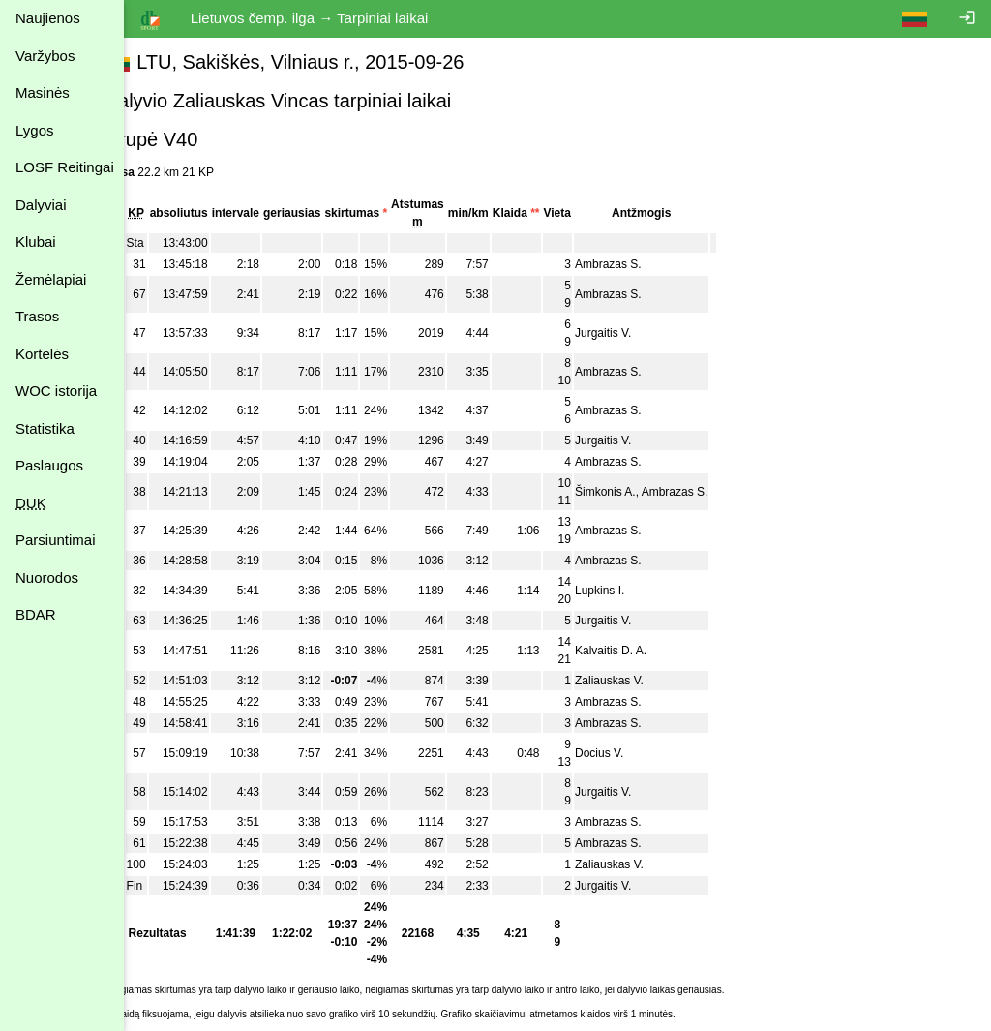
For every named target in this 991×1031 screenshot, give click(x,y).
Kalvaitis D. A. (645, 650)
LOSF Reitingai (64, 167)
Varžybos (45, 55)
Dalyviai (41, 205)
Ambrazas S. (643, 264)
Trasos (37, 316)
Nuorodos (46, 577)
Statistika (45, 428)
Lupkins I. (634, 590)
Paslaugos (49, 465)
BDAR (35, 614)
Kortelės (42, 354)
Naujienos (47, 18)
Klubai (35, 241)
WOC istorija (56, 390)
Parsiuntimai (55, 539)
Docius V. (634, 753)
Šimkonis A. (640, 492)
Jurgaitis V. (638, 333)
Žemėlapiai (50, 279)
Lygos (34, 130)
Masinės (42, 92)
